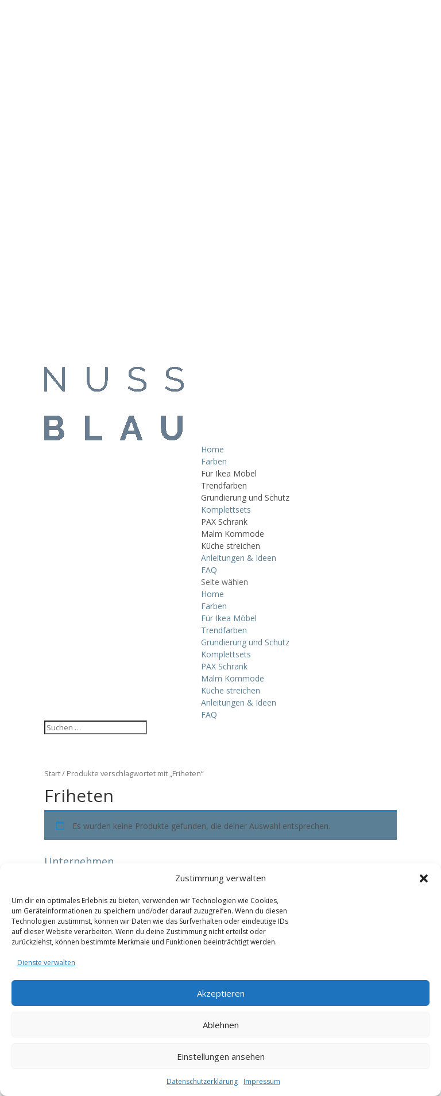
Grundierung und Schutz (245, 497)
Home (212, 449)
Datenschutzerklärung (202, 1081)
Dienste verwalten (46, 962)
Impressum (261, 1081)
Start (52, 773)
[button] (424, 878)
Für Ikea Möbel (229, 473)
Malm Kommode (232, 533)
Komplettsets (226, 509)
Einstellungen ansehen (221, 1056)
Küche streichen (230, 545)
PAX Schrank (224, 521)
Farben (214, 461)
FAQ (209, 569)
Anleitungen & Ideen (238, 557)
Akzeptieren (221, 993)
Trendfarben (224, 485)
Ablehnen (221, 1025)
